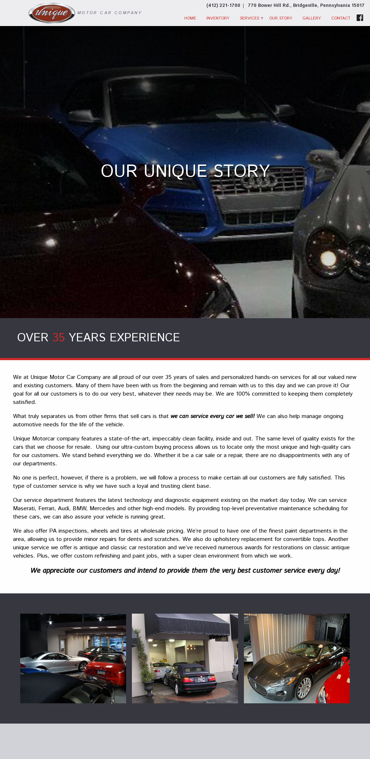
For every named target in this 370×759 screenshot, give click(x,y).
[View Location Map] (306, 6)
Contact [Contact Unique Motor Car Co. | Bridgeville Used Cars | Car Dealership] (340, 18)
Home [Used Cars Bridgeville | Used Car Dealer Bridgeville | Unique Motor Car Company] (190, 18)
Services (249, 18)
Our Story (280, 18)
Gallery (311, 18)
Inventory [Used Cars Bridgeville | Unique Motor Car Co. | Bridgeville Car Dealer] (217, 18)
